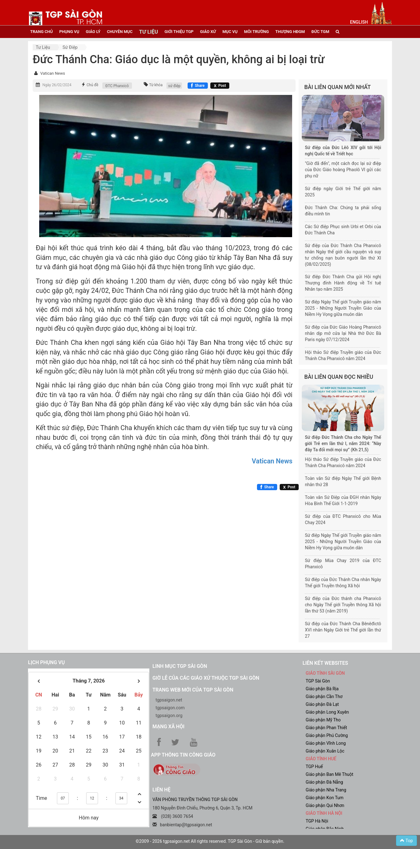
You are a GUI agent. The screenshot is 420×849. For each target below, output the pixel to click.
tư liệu (148, 32)
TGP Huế (314, 766)
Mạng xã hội (168, 726)
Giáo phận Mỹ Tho (323, 719)
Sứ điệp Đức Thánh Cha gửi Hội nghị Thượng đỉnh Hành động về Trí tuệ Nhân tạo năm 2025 (343, 283)
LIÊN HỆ (161, 790)
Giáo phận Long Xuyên (327, 712)
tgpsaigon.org (169, 715)
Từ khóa (155, 85)
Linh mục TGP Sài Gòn (179, 666)
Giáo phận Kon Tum (325, 797)
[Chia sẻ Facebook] (198, 85)
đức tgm (320, 31)
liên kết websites (325, 663)
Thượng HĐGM (290, 31)
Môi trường (256, 31)
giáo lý (93, 31)
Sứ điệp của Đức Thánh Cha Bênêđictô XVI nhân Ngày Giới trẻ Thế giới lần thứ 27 (343, 630)
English (359, 22)
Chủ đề (92, 85)
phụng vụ (69, 31)
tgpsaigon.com (170, 707)
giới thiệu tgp (179, 31)
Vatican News (52, 73)
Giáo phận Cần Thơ (324, 696)
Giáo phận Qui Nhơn (325, 805)
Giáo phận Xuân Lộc (325, 750)
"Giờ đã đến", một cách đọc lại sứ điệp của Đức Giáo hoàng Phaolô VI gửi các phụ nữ (343, 169)
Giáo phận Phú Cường (327, 735)
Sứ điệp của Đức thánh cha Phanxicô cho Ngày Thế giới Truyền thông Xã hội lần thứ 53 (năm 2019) (343, 604)
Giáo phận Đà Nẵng (324, 782)
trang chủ (41, 31)
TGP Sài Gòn (318, 680)
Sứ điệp (70, 47)
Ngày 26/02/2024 (56, 85)
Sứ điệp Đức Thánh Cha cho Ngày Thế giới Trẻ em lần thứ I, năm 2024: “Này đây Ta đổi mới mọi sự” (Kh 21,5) (343, 443)
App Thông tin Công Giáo (183, 755)
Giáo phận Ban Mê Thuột (329, 774)
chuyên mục (120, 31)
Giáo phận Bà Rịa (322, 688)
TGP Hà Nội (317, 821)
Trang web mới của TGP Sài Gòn (192, 690)
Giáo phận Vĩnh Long (326, 743)
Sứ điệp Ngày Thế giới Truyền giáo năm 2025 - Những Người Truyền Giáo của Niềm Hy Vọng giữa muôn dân (343, 308)
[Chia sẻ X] (219, 85)
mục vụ (230, 31)
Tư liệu (43, 47)
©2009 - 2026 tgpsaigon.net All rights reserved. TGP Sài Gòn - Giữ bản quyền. (210, 841)
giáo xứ (208, 31)
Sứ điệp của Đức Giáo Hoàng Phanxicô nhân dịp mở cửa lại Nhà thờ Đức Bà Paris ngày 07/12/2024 (343, 333)
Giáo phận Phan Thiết (326, 727)
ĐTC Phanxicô (117, 86)
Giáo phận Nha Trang (326, 789)
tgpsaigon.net (169, 699)
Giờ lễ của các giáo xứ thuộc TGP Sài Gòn (205, 678)
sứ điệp (174, 86)
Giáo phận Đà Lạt (322, 704)
